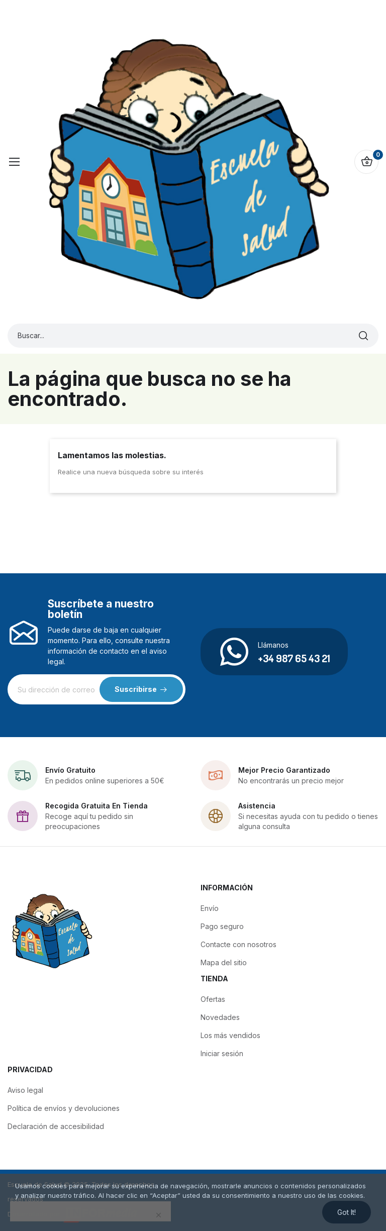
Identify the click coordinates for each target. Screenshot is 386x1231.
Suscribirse (136, 689)
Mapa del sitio (224, 962)
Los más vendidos (230, 1035)
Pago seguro (222, 926)
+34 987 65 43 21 (294, 658)
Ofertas (213, 999)
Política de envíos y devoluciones (64, 1108)
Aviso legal (25, 1090)
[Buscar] (363, 336)
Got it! (346, 1212)
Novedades (220, 1017)
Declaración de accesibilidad (56, 1126)
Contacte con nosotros (238, 944)
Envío (210, 908)
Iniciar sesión (222, 1053)
